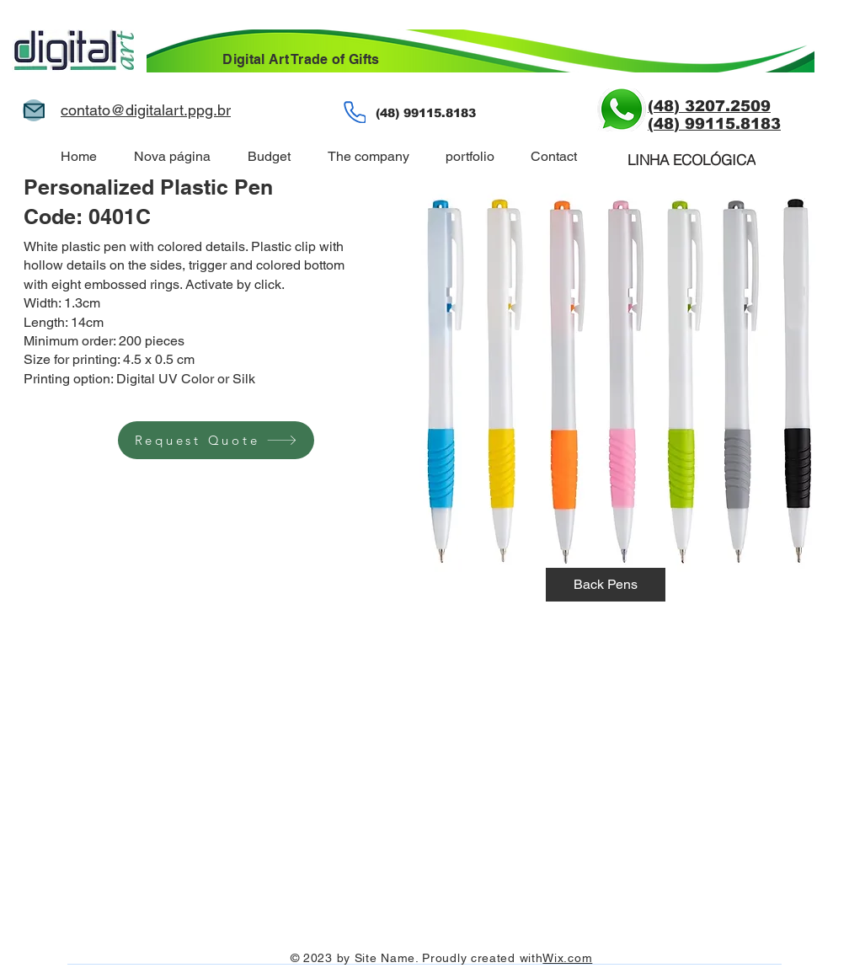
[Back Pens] (605, 585)
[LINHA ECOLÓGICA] (691, 159)
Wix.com (567, 958)
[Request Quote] (216, 440)
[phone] (355, 112)
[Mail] (34, 110)
